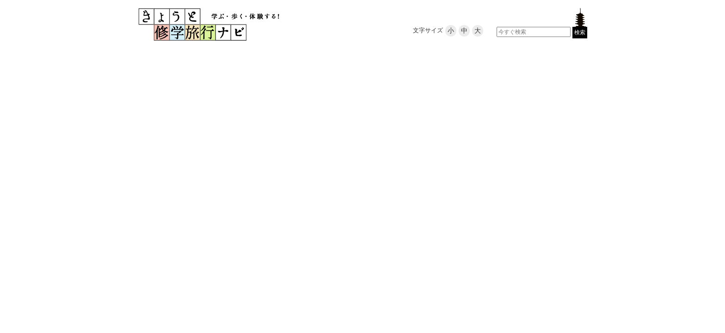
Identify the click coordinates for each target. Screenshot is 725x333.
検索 (579, 32)
